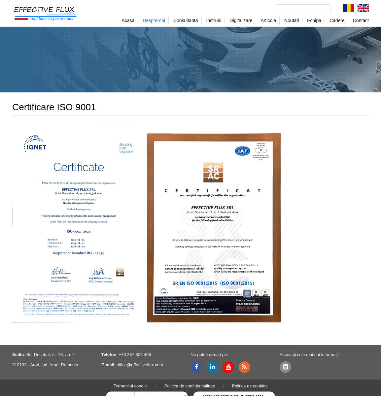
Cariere (337, 20)
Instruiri (213, 20)
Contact (361, 20)
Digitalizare (240, 20)
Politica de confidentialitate (189, 385)
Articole (268, 20)
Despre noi (154, 20)
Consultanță (185, 20)
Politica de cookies (250, 385)
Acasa (127, 20)
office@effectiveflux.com (140, 364)
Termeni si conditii (131, 385)
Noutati (291, 20)
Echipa (314, 20)
